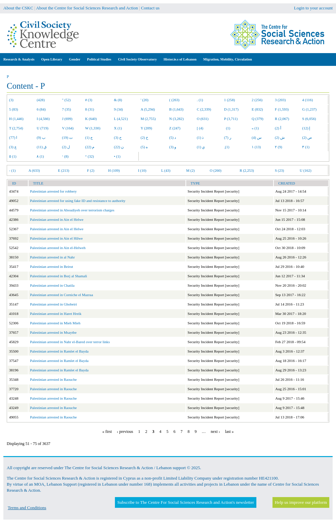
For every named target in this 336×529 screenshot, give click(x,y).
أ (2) (278, 128)
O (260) (215, 170)
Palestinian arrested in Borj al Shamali (58, 276)
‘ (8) (65, 156)
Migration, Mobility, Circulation (227, 59)
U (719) (42, 128)
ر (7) (227, 137)
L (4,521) (121, 119)
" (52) (66, 100)
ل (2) (66, 147)
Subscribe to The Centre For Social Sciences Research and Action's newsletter (185, 502)
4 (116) (307, 100)
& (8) (118, 100)
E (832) (257, 109)
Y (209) (146, 128)
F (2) (90, 170)
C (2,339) (204, 109)
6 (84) (41, 109)
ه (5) (144, 147)
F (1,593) (282, 109)
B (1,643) (176, 109)
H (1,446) (16, 119)
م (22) (89, 147)
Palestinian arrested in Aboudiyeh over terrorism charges (72, 210)
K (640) (91, 119)
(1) (227, 128)
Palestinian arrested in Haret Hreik (55, 314)
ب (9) (41, 137)
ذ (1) (200, 137)
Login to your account (313, 7)
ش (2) (280, 137)
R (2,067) (282, 119)
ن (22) (119, 147)
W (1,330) (92, 128)
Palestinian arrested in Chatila (52, 285)
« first (107, 431)
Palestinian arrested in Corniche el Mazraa (61, 295)
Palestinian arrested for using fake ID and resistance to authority (77, 201)
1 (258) (229, 100)
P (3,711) (231, 119)
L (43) (166, 170)
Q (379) (257, 119)
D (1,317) (231, 109)
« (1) (255, 128)
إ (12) (306, 128)
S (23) (279, 170)
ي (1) (201, 147)
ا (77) (13, 137)
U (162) (305, 170)
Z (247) (175, 128)
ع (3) (13, 147)
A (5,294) (148, 109)
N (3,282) (176, 119)
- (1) (12, 170)
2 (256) (257, 100)
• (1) (117, 156)
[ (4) (200, 128)
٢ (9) (278, 147)
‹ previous (125, 431)
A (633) (34, 170)
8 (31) (89, 109)
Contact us (150, 7)
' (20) (145, 100)
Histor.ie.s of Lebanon (180, 59)
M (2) (190, 170)
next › (215, 431)
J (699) (67, 119)
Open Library (51, 59)
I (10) (142, 170)
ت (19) (67, 137)
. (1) (200, 100)
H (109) (114, 170)
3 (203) (280, 100)
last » (229, 431)
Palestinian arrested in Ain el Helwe (56, 219)
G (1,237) (309, 109)
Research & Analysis (19, 59)
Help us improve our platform (301, 502)
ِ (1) (226, 147)
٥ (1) (12, 156)
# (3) (88, 100)
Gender (74, 59)
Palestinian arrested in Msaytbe (53, 332)
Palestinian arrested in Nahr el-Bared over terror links (70, 342)
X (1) (118, 128)
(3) (11, 100)
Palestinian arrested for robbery (53, 191)
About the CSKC (18, 7)
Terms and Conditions (27, 507)
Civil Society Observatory (137, 59)
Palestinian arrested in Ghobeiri (53, 304)
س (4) (256, 137)
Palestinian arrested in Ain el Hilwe (56, 238)
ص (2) (307, 137)
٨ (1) (40, 156)
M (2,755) (148, 119)
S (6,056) (309, 119)
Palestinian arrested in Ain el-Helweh (57, 248)
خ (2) (145, 137)
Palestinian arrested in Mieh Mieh (55, 323)
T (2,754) (16, 128)
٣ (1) (305, 147)
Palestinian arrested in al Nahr (52, 257)
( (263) (174, 100)
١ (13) (256, 147)
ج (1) (89, 137)
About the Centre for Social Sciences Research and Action (87, 7)
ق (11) (42, 147)
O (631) (203, 119)
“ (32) (89, 156)
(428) (41, 100)
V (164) (68, 128)
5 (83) (13, 109)
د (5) (172, 137)
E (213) (63, 170)
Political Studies (99, 59)
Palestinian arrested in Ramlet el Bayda (59, 351)
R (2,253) (247, 170)
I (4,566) (43, 119)
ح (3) (118, 137)
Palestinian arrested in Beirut (51, 266)
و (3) (172, 147)
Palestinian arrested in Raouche (53, 379)
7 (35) (66, 109)
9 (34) (118, 109)
